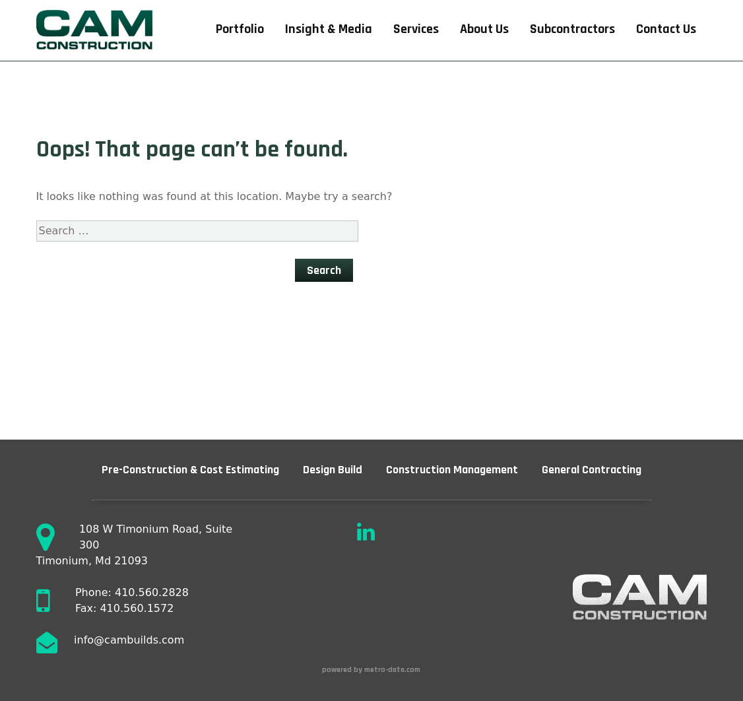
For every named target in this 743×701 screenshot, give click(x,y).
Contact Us (666, 29)
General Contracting (591, 469)
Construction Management (452, 469)
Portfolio (240, 29)
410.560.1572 (137, 608)
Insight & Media (328, 29)
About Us (484, 29)
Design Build (332, 469)
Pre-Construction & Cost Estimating (190, 469)
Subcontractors (572, 29)
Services (416, 29)
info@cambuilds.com (129, 640)
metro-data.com (394, 670)
